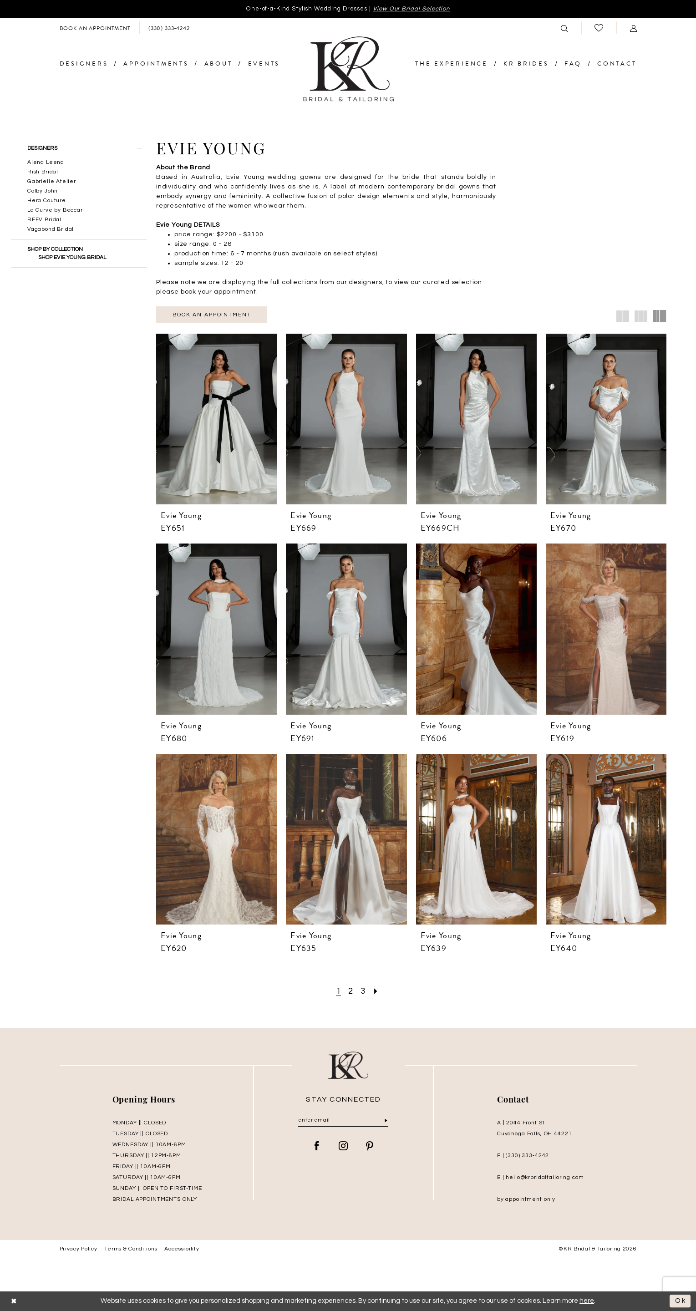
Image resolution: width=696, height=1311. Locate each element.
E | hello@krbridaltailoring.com (540, 1177)
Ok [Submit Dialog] (680, 1301)
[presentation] (216, 419)
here (586, 1300)
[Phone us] (168, 27)
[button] (633, 28)
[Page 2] (350, 991)
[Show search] (564, 28)
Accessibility (181, 1249)
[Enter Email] (343, 1121)
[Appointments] (95, 27)
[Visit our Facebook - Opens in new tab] (317, 1146)
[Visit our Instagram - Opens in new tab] (343, 1146)
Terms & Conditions (130, 1249)
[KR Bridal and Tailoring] (348, 69)
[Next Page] (376, 991)
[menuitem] (95, 27)
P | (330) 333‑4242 (523, 1156)
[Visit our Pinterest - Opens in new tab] (370, 1146)
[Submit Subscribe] (385, 1121)
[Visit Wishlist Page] (598, 27)
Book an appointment (212, 315)
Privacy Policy (78, 1249)
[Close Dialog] (14, 1301)
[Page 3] (363, 991)
